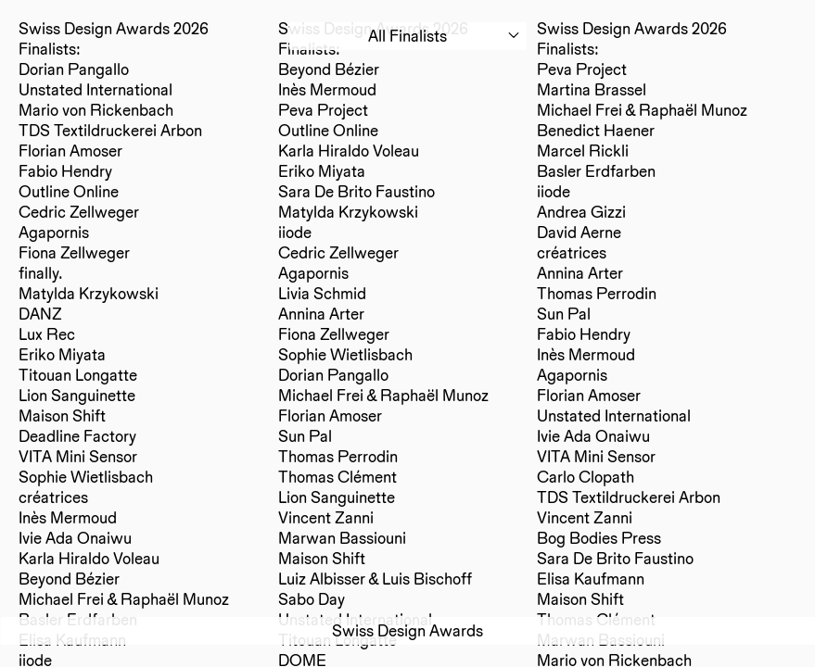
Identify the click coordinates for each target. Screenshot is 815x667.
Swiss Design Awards (407, 630)
